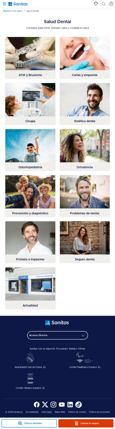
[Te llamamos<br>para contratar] (96, 4)
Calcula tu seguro (89, 423)
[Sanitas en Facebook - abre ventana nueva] (36, 407)
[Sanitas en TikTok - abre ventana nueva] (78, 407)
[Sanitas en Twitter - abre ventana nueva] (45, 407)
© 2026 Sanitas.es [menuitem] (14, 412)
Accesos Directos (38, 335)
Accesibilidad (32, 412)
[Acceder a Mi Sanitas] (111, 4)
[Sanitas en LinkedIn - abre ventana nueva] (70, 407)
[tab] (96, 4)
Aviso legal (46, 412)
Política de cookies (77, 412)
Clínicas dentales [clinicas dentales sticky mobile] (33, 423)
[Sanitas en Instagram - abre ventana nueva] (53, 407)
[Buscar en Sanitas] (103, 4)
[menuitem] (14, 11)
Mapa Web (60, 412)
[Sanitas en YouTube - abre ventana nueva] (62, 407)
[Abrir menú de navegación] (4, 4)
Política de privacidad (99, 412)
